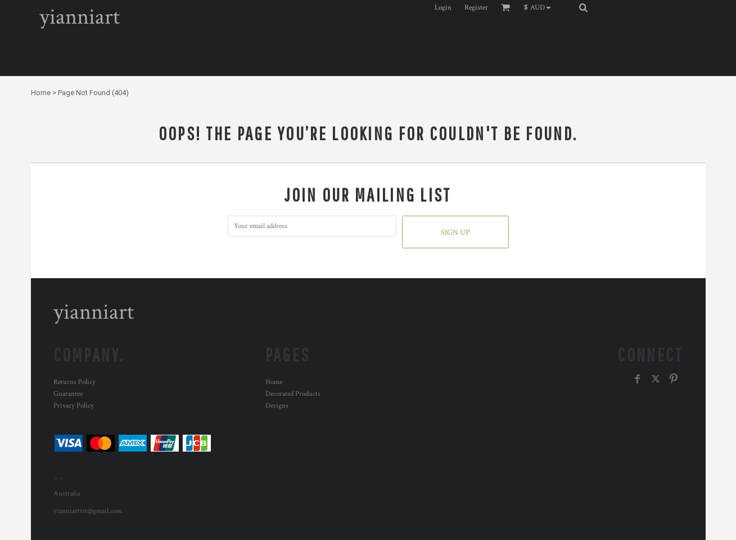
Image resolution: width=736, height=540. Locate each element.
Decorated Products (292, 394)
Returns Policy (74, 382)
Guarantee (68, 394)
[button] (540, 7)
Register (476, 7)
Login (443, 7)
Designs (276, 405)
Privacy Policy (73, 405)
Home (41, 92)
